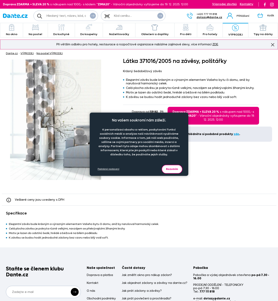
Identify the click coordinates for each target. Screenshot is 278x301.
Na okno (11, 30)
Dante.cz (12, 53)
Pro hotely (210, 30)
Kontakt (92, 283)
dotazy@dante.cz (209, 17)
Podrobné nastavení (108, 169)
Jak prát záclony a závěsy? (142, 291)
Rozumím (172, 169)
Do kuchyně (61, 30)
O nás (91, 291)
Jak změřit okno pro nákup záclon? (147, 275)
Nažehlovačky (119, 30)
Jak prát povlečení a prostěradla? (146, 298)
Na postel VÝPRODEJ (49, 53)
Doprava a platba (100, 275)
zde (236, 134)
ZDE (215, 44)
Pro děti (185, 30)
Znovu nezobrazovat (272, 45)
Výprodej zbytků (224, 4)
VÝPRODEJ (235, 30)
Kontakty (246, 4)
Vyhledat (92, 16)
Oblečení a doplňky (154, 30)
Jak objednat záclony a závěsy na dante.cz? (154, 283)
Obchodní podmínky (101, 298)
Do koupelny (89, 30)
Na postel (35, 30)
